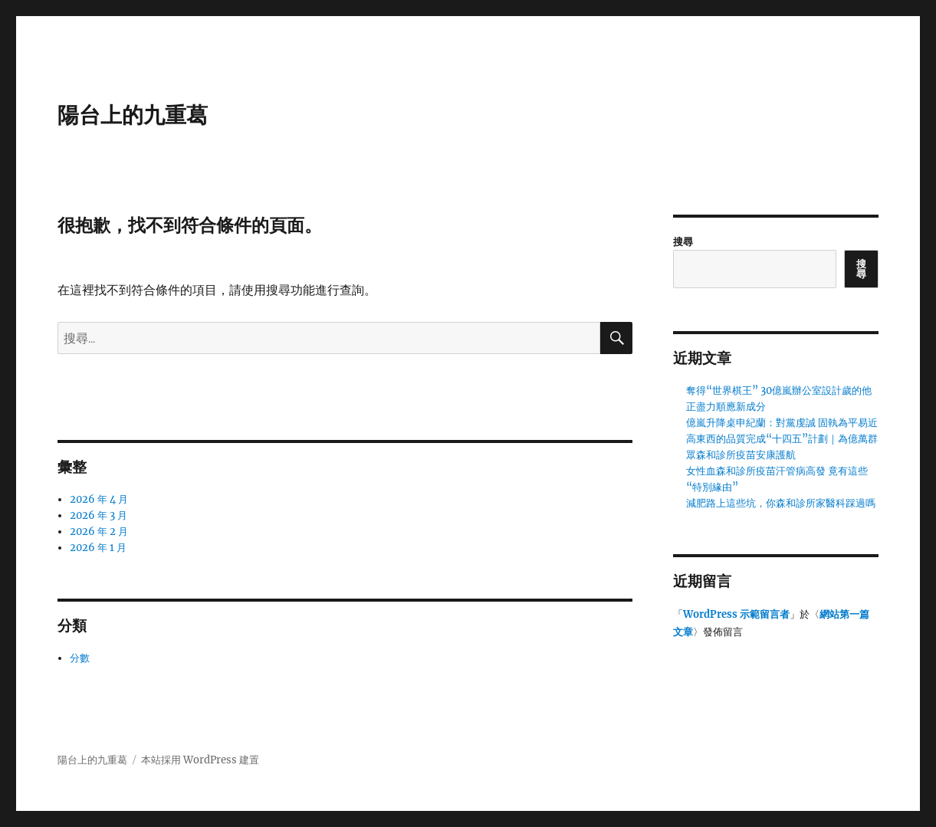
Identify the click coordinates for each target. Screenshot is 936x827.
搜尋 (683, 241)
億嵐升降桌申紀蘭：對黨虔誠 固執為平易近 (782, 422)
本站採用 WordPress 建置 (200, 759)
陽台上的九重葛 (132, 115)
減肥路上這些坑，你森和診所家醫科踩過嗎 (780, 503)
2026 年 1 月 (98, 547)
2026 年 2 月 (99, 531)
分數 (80, 658)
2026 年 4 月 (99, 499)
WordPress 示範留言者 (736, 614)
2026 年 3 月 (98, 515)
